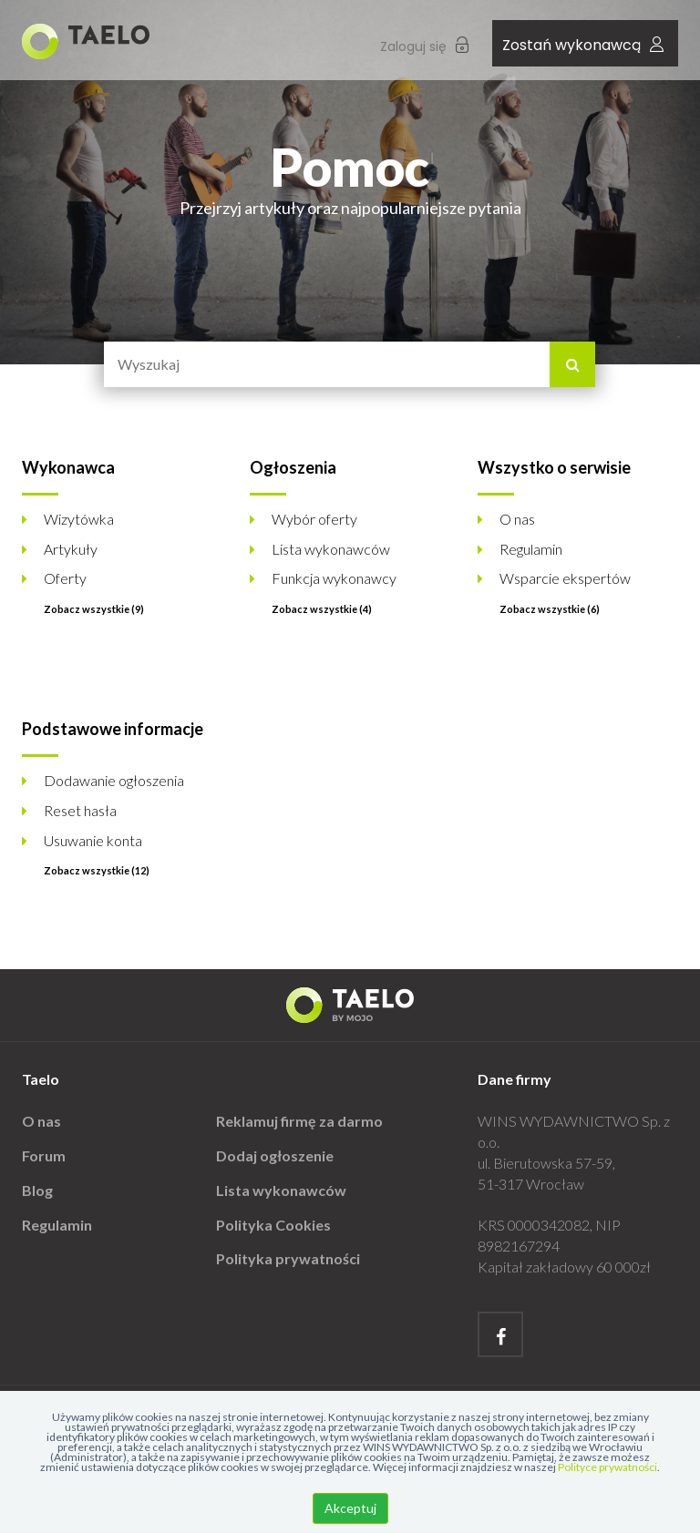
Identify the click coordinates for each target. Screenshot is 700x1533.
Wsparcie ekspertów (565, 578)
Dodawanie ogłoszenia (114, 780)
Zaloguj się (424, 46)
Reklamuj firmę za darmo (299, 1120)
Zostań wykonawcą (583, 45)
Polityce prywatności (607, 1467)
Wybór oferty (314, 518)
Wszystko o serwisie (554, 467)
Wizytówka (79, 518)
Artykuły (71, 548)
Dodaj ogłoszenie (275, 1155)
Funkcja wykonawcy (334, 578)
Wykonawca (68, 467)
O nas (517, 518)
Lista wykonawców (331, 548)
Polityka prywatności (288, 1258)
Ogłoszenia (293, 467)
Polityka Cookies (273, 1224)
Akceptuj (350, 1508)
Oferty (65, 578)
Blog (37, 1190)
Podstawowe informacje (112, 729)
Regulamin (530, 548)
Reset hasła (80, 810)
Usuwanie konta (93, 840)
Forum (44, 1155)
